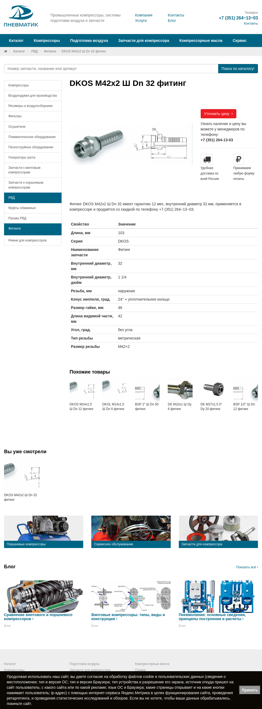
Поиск (237, 68)
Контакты (176, 15)
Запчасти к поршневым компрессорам (25, 185)
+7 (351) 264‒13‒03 (238, 18)
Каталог (19, 51)
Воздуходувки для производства (32, 96)
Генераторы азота (21, 157)
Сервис (239, 40)
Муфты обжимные (22, 208)
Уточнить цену (218, 114)
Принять (250, 690)
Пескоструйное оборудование (30, 147)
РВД (34, 51)
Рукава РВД (17, 218)
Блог (172, 20)
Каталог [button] (16, 40)
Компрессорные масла (200, 40)
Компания (143, 15)
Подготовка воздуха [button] (89, 40)
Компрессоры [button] (47, 40)
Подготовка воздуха (84, 664)
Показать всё (247, 567)
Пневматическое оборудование (32, 137)
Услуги (141, 20)
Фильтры (15, 116)
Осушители (16, 127)
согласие (95, 676)
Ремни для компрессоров (27, 240)
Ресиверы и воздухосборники (30, 106)
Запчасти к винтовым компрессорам (24, 170)
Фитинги (50, 51)
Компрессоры (18, 85)
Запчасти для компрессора (143, 40)
